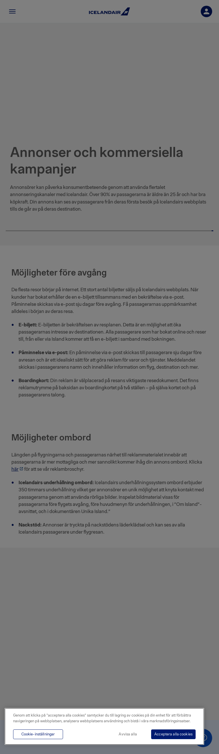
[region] (104, 726)
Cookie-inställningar (38, 734)
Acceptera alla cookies (173, 734)
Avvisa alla (128, 734)
